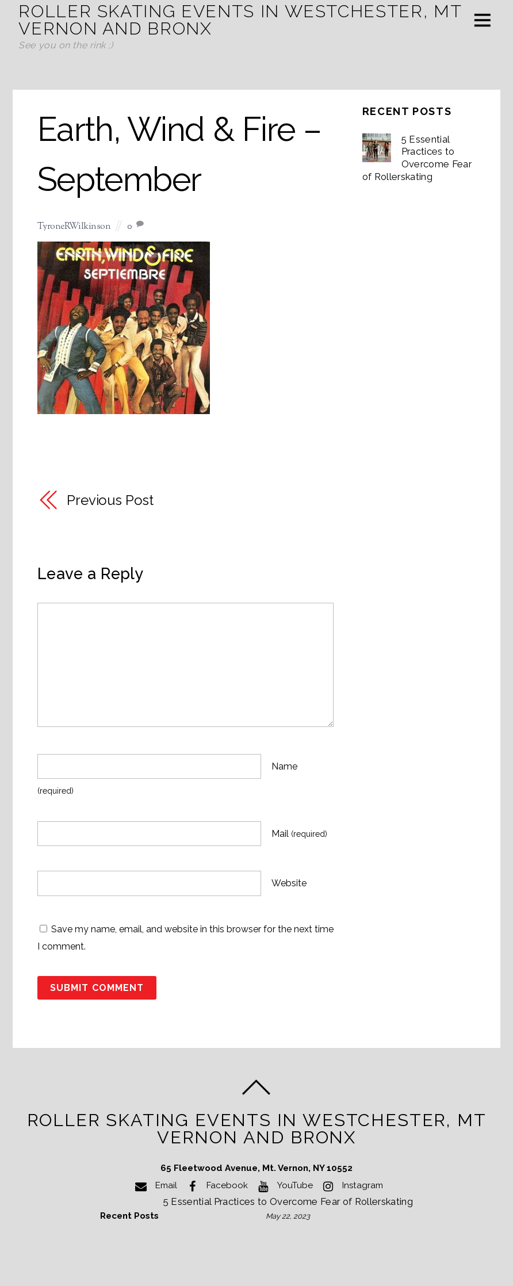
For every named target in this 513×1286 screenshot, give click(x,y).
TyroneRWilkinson (73, 227)
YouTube (283, 1185)
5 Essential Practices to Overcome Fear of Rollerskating (417, 157)
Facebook (215, 1185)
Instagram (351, 1185)
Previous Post (110, 500)
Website (289, 883)
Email (154, 1185)
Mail (299, 833)
